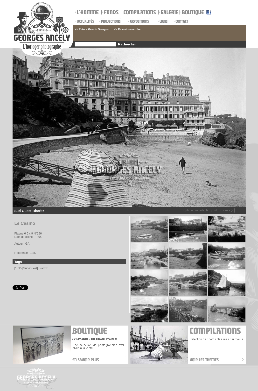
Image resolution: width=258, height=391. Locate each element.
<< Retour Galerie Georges (92, 29)
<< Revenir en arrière (127, 29)
